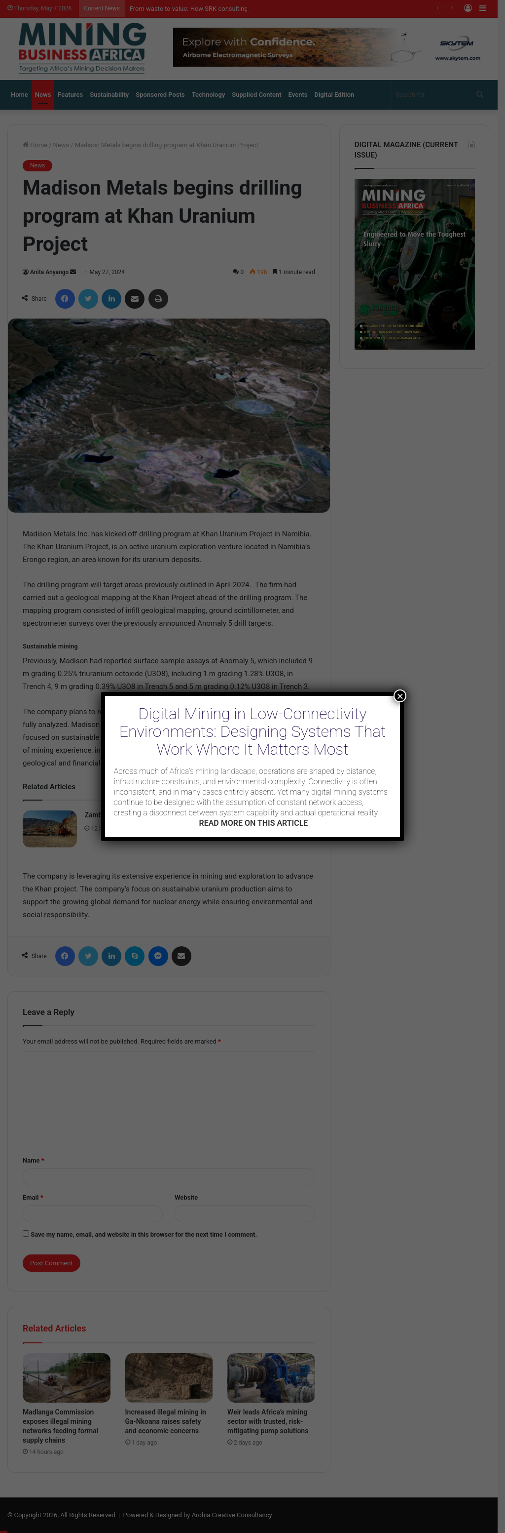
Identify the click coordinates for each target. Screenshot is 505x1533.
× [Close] (400, 695)
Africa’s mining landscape (212, 771)
